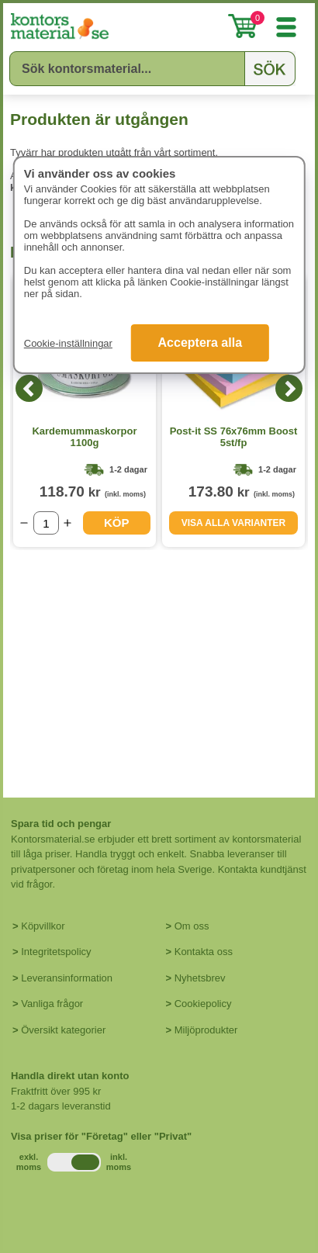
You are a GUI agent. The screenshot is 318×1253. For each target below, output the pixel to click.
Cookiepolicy (203, 1003)
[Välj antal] (46, 523)
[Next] (288, 388)
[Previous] (29, 388)
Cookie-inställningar (68, 343)
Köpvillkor (42, 926)
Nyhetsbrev (200, 978)
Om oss (192, 926)
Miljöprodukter (206, 1030)
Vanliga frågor (52, 1003)
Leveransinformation (66, 978)
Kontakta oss (204, 951)
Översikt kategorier (63, 1030)
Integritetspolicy (56, 951)
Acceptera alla (200, 342)
